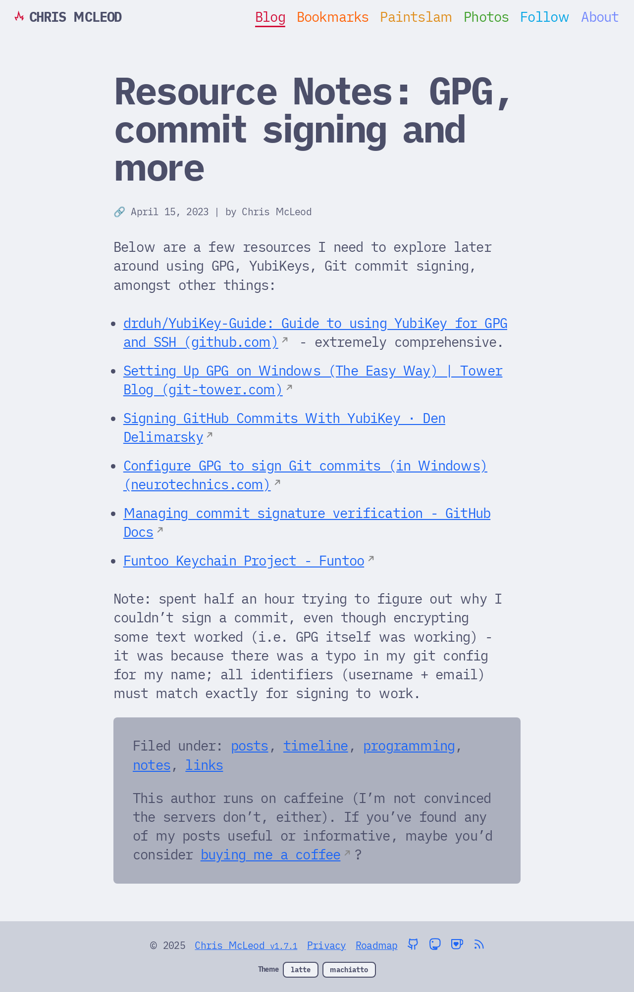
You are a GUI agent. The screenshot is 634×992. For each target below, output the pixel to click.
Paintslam (416, 17)
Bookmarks (333, 17)
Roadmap (376, 945)
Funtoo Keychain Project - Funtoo (243, 560)
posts (249, 746)
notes (151, 765)
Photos (486, 17)
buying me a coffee (271, 854)
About (600, 17)
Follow (545, 17)
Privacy (326, 945)
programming (409, 746)
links (204, 765)
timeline (315, 746)
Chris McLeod (276, 211)
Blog (270, 17)
